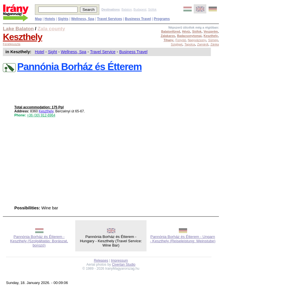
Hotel (39, 51)
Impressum (119, 261)
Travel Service (103, 51)
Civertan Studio (123, 265)
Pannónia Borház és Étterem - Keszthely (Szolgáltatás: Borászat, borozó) (39, 241)
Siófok (152, 9)
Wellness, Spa (73, 51)
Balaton (126, 9)
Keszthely (22, 37)
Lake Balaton (18, 28)
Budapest (140, 9)
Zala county (51, 28)
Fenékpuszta (11, 44)
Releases (101, 261)
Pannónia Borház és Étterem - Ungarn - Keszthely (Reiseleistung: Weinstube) (182, 239)
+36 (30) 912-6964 (41, 115)
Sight (52, 51)
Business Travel (133, 51)
